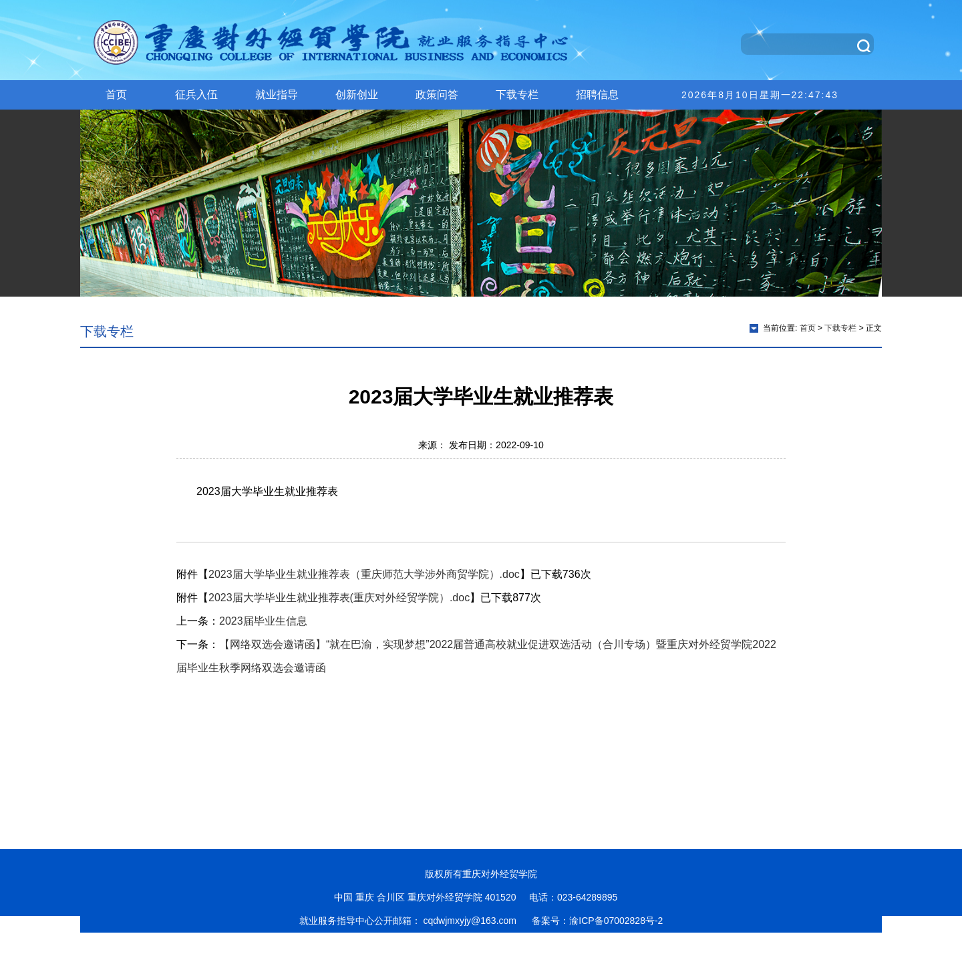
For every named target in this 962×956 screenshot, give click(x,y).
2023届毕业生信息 (263, 621)
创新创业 (356, 94)
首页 (116, 94)
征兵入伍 (196, 94)
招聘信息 (597, 94)
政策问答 (437, 94)
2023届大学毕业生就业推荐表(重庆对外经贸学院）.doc (339, 597)
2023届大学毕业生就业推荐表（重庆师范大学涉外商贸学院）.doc (364, 574)
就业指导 (276, 94)
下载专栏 (517, 94)
